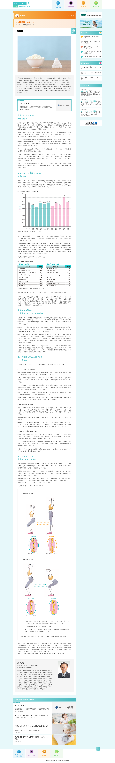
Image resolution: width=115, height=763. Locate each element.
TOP (98, 749)
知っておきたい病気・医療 (58, 6)
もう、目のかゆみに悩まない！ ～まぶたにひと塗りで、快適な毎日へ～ (91, 112)
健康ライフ (96, 6)
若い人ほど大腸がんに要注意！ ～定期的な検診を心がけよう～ (91, 102)
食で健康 (83, 6)
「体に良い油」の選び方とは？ (92, 56)
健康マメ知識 (71, 6)
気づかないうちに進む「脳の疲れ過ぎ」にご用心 (92, 52)
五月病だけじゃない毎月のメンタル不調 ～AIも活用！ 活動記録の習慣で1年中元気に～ (91, 92)
